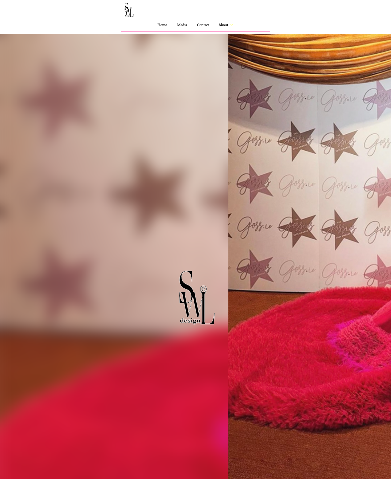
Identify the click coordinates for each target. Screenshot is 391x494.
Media (182, 25)
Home (162, 25)
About (226, 25)
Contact (203, 25)
